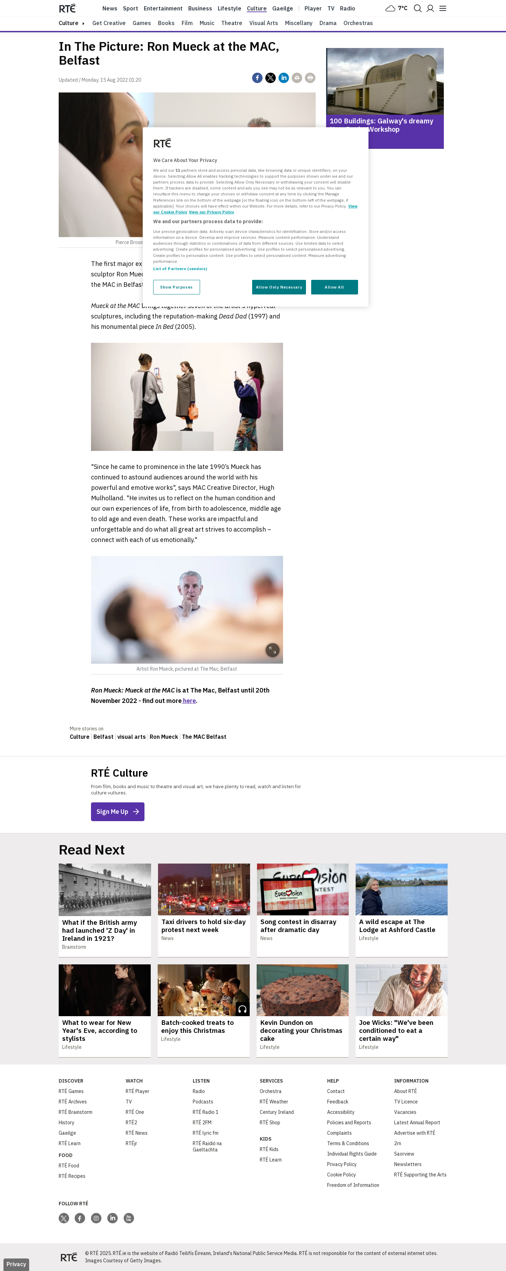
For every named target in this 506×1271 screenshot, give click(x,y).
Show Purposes (176, 287)
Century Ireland (277, 1112)
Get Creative (109, 22)
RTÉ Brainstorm (75, 1112)
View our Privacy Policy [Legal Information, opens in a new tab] (211, 211)
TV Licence (406, 1102)
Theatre (231, 22)
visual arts (131, 736)
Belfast (103, 736)
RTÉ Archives (73, 1102)
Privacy (16, 1264)
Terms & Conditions (348, 1143)
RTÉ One (135, 1112)
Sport (130, 8)
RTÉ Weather (274, 1102)
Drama (328, 22)
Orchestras (358, 22)
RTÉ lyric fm (205, 1133)
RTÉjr (131, 1143)
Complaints (339, 1133)
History (66, 1122)
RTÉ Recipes (72, 1176)
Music (207, 22)
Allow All (334, 287)
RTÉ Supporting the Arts (420, 1175)
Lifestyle (229, 8)
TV (129, 1102)
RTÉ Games (71, 1091)
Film (187, 22)
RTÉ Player (137, 1091)
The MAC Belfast (204, 736)
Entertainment (163, 8)
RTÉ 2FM (202, 1122)
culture (68, 22)
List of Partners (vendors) (180, 268)
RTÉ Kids (269, 1149)
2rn (397, 1143)
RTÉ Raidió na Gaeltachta (207, 1146)
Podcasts (203, 1102)
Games (142, 22)
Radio (347, 8)
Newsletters (408, 1164)
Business (200, 8)
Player (313, 8)
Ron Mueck (164, 736)
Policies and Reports (349, 1122)
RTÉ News (137, 1133)
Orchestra (271, 1091)
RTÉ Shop (270, 1122)
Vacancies (405, 1112)
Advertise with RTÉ (415, 1133)
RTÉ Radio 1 (205, 1112)
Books (166, 22)
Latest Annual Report (417, 1122)
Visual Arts (263, 22)
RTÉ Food (69, 1166)
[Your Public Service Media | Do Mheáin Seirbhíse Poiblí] (69, 1257)
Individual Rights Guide (352, 1154)
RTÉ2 (131, 1122)
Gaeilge (282, 8)
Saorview (404, 1154)
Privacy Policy (342, 1164)
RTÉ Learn (70, 1143)
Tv (330, 8)
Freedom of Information (353, 1185)
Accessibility (341, 1112)
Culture (257, 8)
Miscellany (299, 22)
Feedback (337, 1102)
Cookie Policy (341, 1175)
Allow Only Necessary (279, 287)
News (109, 8)
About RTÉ (405, 1091)
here (189, 701)
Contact (336, 1091)
